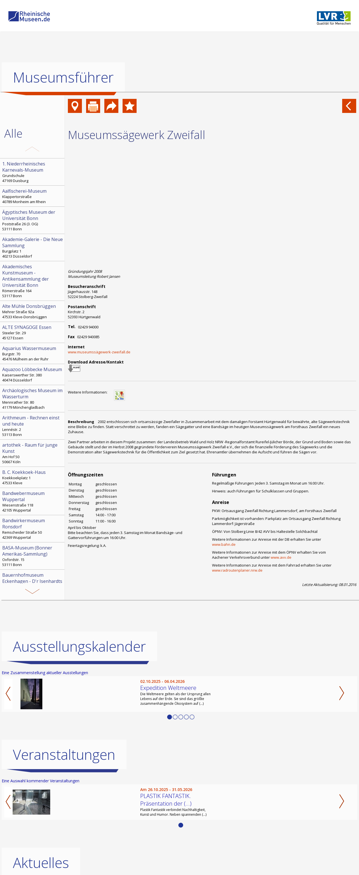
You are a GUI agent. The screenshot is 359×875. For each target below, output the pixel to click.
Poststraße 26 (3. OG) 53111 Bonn (32, 220)
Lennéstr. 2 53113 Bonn (32, 426)
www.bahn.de (224, 544)
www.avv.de (281, 557)
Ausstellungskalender (79, 646)
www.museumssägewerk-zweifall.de (99, 351)
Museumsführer (63, 77)
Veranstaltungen (64, 754)
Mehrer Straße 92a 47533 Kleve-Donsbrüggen (32, 311)
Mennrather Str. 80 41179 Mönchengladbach (32, 398)
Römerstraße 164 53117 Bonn (32, 280)
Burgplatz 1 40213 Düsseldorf (32, 247)
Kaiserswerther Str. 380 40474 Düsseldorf (32, 374)
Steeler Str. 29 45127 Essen (32, 332)
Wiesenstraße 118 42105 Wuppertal (32, 501)
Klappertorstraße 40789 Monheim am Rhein (32, 196)
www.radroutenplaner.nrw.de (237, 570)
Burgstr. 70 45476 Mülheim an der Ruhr (32, 353)
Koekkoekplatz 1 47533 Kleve (32, 477)
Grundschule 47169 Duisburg (32, 172)
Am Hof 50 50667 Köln (32, 453)
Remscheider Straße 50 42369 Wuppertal (32, 528)
